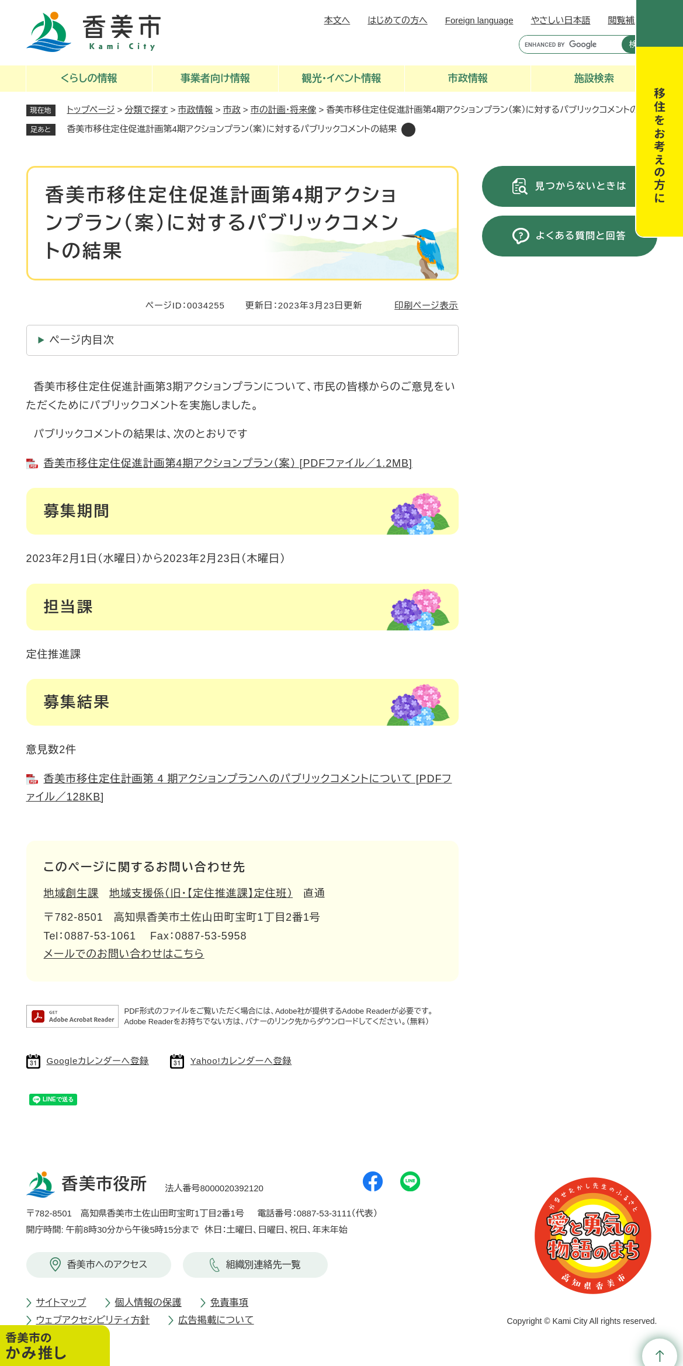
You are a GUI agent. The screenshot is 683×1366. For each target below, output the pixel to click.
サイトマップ (61, 1303)
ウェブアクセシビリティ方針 (93, 1320)
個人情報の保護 (148, 1303)
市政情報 (195, 110)
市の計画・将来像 (284, 110)
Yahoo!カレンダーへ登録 (241, 1061)
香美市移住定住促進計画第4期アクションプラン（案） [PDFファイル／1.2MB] (228, 463)
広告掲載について (216, 1320)
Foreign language (479, 20)
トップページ (91, 110)
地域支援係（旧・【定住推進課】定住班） (201, 893)
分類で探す (146, 110)
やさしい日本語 (560, 20)
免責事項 (229, 1303)
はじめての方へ (397, 20)
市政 (232, 110)
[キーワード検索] (567, 44)
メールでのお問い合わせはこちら (124, 954)
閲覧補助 (625, 20)
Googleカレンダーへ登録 (98, 1061)
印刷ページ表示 (426, 305)
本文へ (337, 20)
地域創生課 (71, 893)
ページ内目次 (82, 340)
